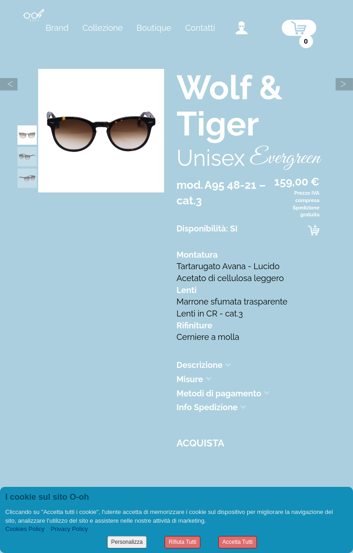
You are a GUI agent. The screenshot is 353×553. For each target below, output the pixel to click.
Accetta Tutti (237, 542)
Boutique (154, 28)
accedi (241, 28)
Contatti (200, 28)
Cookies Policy (25, 528)
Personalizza (127, 542)
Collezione (102, 28)
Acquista (200, 443)
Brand (57, 28)
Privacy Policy (69, 528)
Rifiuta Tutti (182, 542)
